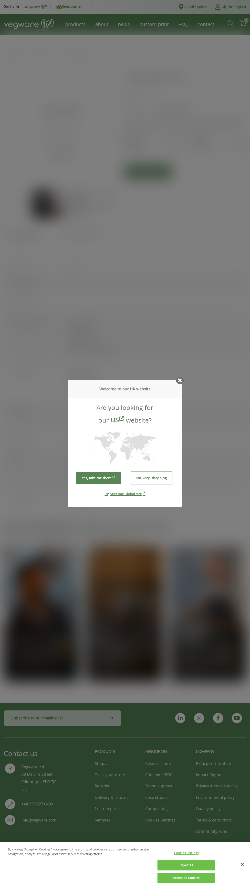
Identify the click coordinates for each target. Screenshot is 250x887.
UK (132, 389)
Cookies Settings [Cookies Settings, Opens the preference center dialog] (186, 856)
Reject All (186, 868)
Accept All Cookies (186, 881)
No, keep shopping (151, 478)
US (115, 420)
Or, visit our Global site (123, 493)
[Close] (242, 867)
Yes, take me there (97, 478)
